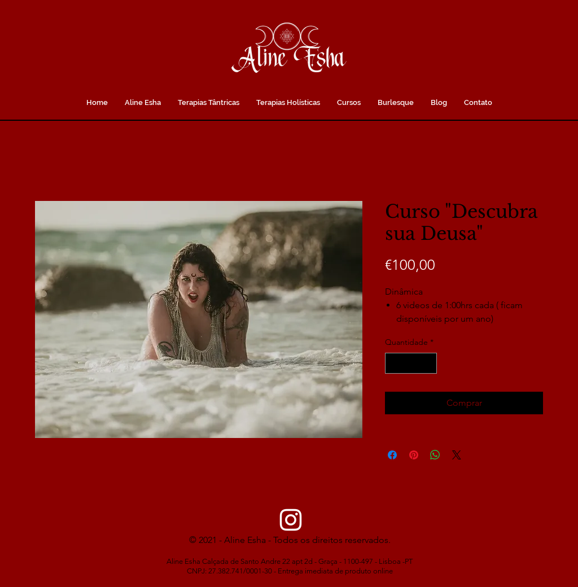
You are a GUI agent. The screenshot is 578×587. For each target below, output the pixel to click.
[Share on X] (456, 455)
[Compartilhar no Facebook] (392, 455)
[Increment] (428, 363)
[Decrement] (394, 363)
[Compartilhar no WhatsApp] (435, 455)
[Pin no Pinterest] (414, 455)
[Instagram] (290, 520)
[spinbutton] (411, 363)
